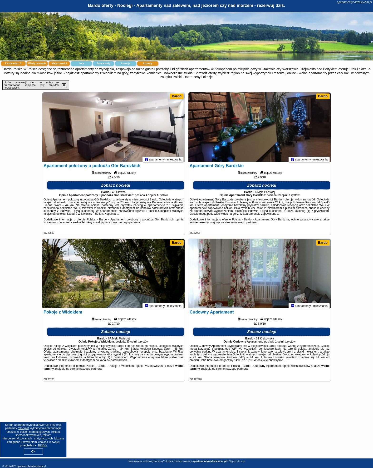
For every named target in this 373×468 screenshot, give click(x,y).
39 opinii (283, 197)
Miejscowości (59, 63)
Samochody (103, 63)
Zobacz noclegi (115, 187)
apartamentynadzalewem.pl (354, 2)
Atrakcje (125, 63)
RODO (42, 445)
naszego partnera (129, 224)
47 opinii (151, 197)
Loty (81, 63)
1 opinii (279, 343)
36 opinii (131, 343)
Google (23, 428)
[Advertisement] (186, 423)
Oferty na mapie (37, 63)
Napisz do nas (237, 461)
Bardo (176, 96)
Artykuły (147, 63)
